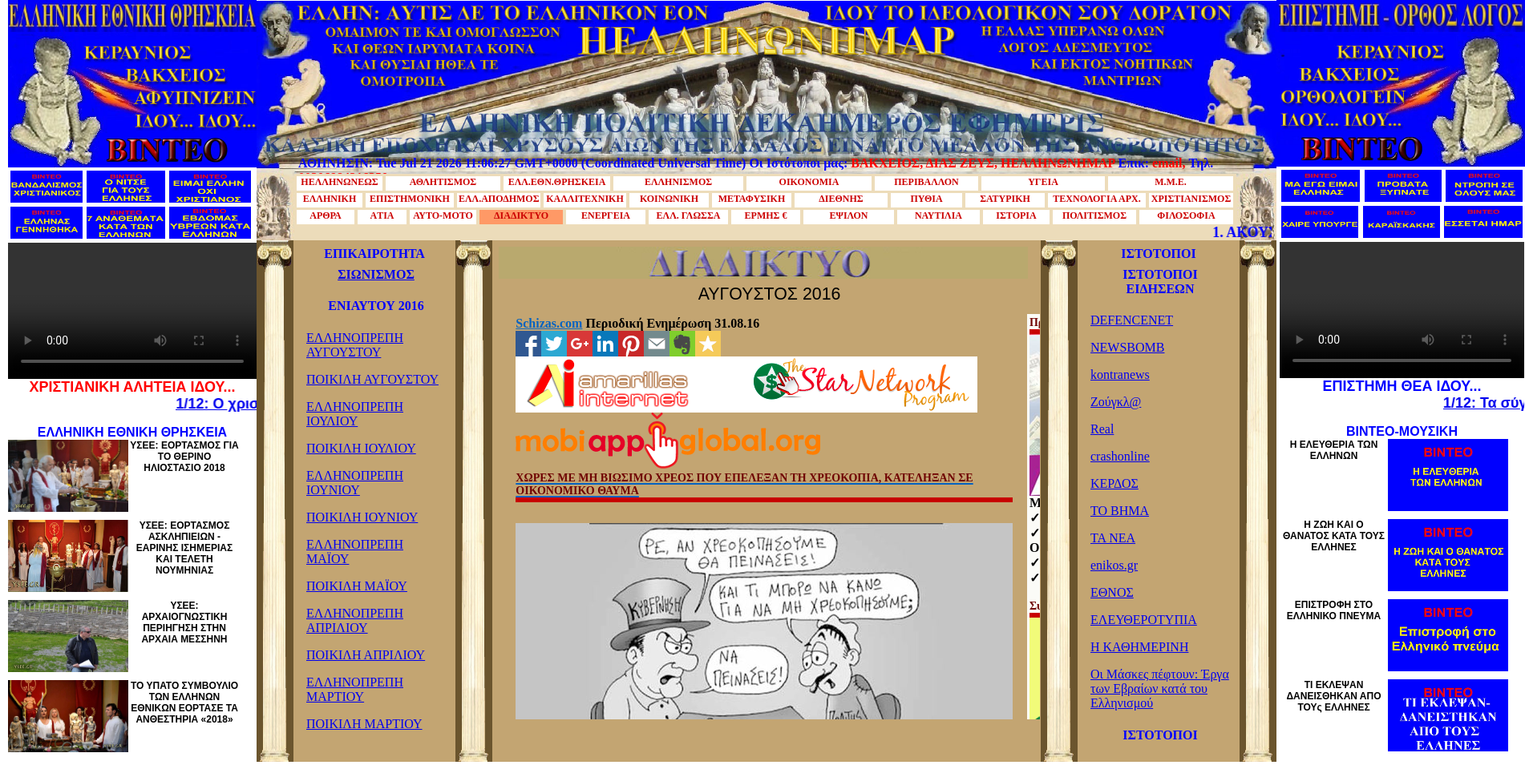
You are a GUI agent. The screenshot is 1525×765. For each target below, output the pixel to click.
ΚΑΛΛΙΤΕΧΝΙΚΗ (585, 198)
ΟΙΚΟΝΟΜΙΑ (809, 181)
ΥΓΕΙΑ (1043, 181)
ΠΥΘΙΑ (926, 198)
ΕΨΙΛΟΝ (849, 215)
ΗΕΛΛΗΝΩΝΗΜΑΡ (1057, 163)
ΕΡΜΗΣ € (766, 215)
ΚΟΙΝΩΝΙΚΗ (669, 198)
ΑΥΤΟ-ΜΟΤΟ (443, 215)
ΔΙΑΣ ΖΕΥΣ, (961, 163)
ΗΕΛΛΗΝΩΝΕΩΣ (339, 181)
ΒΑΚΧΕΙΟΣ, (887, 163)
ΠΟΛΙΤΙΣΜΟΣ (1094, 215)
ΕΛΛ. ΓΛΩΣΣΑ (689, 215)
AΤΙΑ (382, 215)
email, (1168, 163)
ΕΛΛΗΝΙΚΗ (330, 198)
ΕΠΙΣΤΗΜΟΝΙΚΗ (410, 198)
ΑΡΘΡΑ (325, 215)
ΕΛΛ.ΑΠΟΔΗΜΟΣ (499, 198)
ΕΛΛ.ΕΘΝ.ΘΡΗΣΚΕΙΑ (557, 181)
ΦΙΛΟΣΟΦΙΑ (1186, 215)
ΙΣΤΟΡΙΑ (1016, 215)
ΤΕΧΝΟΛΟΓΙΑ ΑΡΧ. (1096, 198)
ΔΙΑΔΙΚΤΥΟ (521, 215)
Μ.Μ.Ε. (1171, 181)
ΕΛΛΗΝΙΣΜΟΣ (678, 181)
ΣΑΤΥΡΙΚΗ (1005, 198)
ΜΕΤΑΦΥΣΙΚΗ (752, 198)
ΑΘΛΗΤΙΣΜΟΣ (443, 181)
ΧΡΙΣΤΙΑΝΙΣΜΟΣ (1191, 198)
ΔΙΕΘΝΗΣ (841, 198)
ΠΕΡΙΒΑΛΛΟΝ (926, 181)
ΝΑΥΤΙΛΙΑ (938, 215)
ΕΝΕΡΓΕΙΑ (605, 215)
